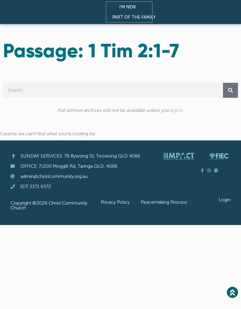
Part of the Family (135, 17)
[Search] (230, 90)
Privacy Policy (115, 202)
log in (176, 110)
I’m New (129, 7)
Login (224, 199)
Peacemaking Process (164, 202)
